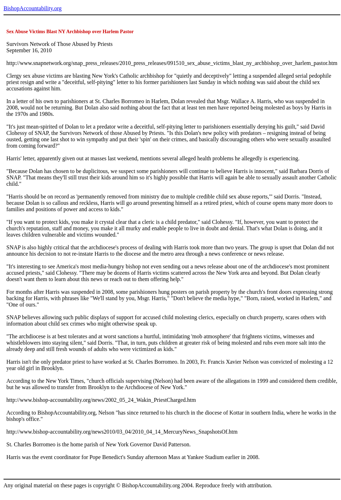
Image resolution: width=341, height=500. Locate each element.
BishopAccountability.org (32, 8)
